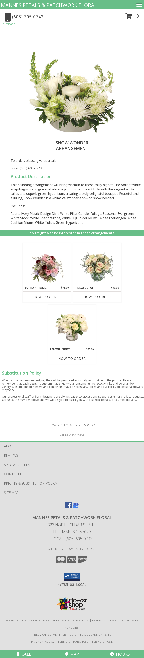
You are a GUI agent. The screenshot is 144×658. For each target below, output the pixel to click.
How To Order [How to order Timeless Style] (97, 297)
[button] (132, 17)
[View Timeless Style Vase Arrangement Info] (97, 264)
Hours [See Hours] (120, 654)
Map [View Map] (72, 654)
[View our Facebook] (68, 507)
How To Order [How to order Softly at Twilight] (47, 297)
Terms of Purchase (73, 641)
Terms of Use (102, 641)
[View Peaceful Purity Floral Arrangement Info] (72, 326)
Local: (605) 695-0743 (26, 168)
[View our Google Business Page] (75, 507)
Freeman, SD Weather (49, 634)
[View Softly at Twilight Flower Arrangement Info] (47, 264)
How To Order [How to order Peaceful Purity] (72, 358)
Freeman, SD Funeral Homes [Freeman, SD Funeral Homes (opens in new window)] (27, 620)
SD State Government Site (90, 634)
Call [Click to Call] (24, 654)
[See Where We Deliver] (72, 434)
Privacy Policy (42, 641)
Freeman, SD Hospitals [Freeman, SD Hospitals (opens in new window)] (71, 620)
